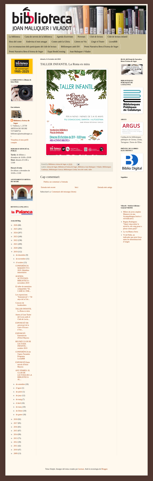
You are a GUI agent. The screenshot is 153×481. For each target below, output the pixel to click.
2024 (16, 233)
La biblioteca (14, 37)
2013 (16, 438)
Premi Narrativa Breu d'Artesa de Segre (101, 46)
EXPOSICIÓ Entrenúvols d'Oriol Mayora (22, 335)
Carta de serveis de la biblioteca (38, 37)
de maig (19, 399)
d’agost (19, 388)
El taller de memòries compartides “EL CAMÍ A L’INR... (23, 289)
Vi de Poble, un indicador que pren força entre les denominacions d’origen (132, 238)
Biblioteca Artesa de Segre (21, 122)
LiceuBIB (113, 41)
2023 (16, 237)
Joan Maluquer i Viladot (80, 51)
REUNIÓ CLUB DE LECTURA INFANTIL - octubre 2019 (23, 345)
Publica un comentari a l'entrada (56, 182)
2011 (16, 446)
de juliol (19, 392)
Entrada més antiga (105, 187)
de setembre (20, 384)
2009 (16, 453)
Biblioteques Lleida (70, 170)
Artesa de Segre (52, 167)
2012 (16, 442)
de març (19, 407)
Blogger (104, 469)
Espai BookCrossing (56, 51)
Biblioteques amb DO (70, 46)
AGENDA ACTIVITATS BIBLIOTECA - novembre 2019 (22, 279)
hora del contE (83, 170)
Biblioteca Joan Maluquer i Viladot (90, 167)
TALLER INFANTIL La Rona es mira (23, 310)
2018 (16, 419)
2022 (16, 240)
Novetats (81, 37)
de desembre (21, 255)
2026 (16, 225)
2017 (16, 423)
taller (90, 170)
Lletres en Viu (80, 41)
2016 (16, 427)
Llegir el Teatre (97, 41)
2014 (16, 434)
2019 (16, 252)
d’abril (18, 403)
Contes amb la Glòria (61, 41)
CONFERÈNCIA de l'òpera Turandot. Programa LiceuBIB (23, 355)
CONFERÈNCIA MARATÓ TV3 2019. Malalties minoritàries (22, 269)
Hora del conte (15, 41)
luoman (81, 469)
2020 (16, 248)
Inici (76, 187)
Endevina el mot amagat (36, 41)
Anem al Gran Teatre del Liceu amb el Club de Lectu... (23, 317)
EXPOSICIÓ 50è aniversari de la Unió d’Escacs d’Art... (22, 326)
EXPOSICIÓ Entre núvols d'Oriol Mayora (22, 364)
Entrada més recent (48, 187)
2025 (16, 229)
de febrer (19, 411)
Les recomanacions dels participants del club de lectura (32, 46)
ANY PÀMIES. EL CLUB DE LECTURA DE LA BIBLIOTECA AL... (23, 374)
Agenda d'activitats (65, 37)
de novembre (21, 259)
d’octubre (19, 263)
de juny (19, 396)
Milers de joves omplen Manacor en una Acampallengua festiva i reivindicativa (132, 215)
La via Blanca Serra (130, 232)
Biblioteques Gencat (56, 170)
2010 (16, 450)
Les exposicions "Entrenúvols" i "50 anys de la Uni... (23, 297)
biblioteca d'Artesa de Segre (67, 167)
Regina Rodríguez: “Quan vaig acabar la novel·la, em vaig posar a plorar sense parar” (132, 225)
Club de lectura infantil (117, 37)
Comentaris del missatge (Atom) (64, 192)
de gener (19, 415)
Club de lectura (96, 37)
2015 (16, 431)
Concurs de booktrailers (20, 304)
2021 (16, 244)
